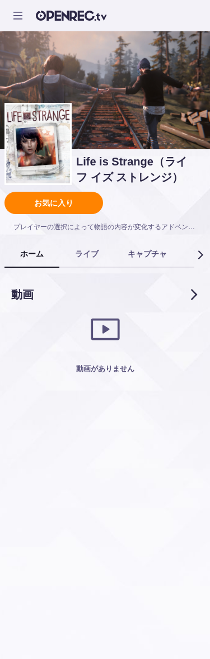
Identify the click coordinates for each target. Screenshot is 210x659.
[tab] (31, 254)
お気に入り (53, 202)
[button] (200, 255)
